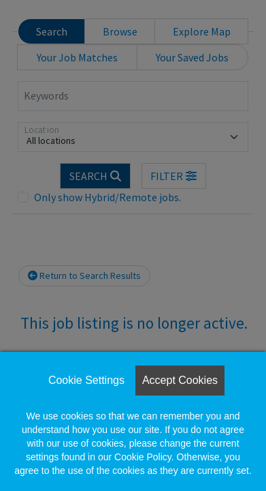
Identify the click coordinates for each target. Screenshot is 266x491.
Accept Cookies (180, 380)
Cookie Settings (86, 380)
